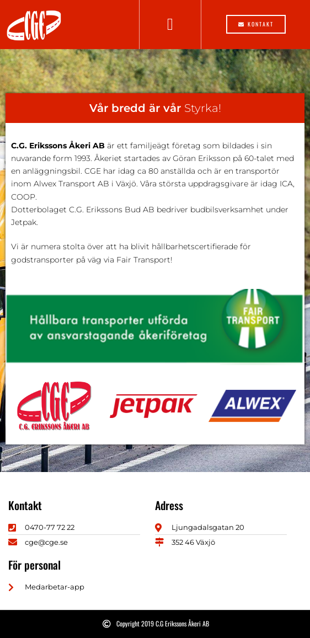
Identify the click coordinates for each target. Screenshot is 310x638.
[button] (170, 24)
